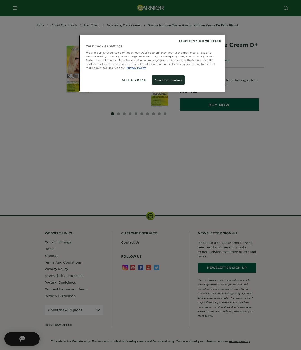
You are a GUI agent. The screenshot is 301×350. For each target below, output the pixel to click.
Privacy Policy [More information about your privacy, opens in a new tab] (136, 67)
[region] (152, 63)
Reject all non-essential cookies (200, 40)
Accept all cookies (168, 79)
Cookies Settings (134, 79)
